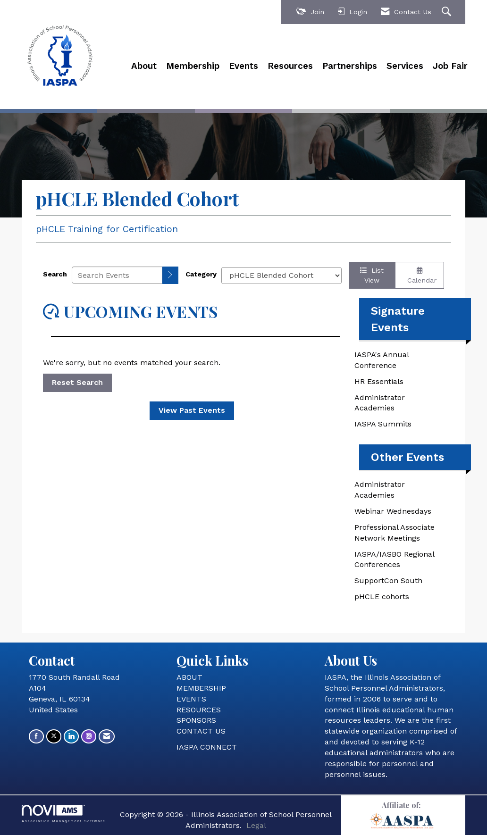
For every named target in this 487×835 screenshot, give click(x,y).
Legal (256, 825)
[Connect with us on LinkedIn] (71, 736)
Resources (290, 66)
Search (55, 274)
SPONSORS (196, 720)
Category (201, 274)
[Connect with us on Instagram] (88, 736)
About (144, 66)
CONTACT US (201, 730)
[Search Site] (447, 12)
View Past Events (192, 410)
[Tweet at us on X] (53, 736)
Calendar (420, 275)
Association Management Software (64, 813)
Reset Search (77, 382)
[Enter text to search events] (117, 275)
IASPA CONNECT (206, 747)
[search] (170, 275)
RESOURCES (198, 709)
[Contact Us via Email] (107, 736)
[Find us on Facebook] (36, 736)
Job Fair (450, 66)
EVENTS (191, 698)
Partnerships (349, 66)
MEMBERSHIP (201, 688)
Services (404, 66)
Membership (192, 66)
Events (243, 66)
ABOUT (189, 677)
